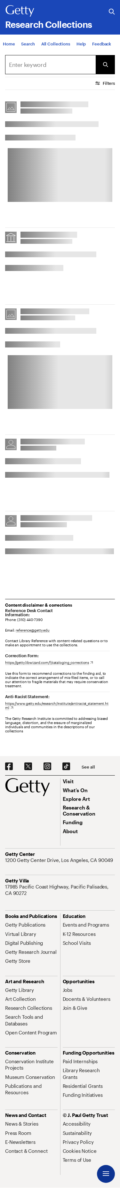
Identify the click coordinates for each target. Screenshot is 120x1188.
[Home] (9, 44)
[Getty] (20, 11)
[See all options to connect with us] (88, 767)
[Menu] (106, 1174)
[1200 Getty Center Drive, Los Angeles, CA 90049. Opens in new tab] (59, 860)
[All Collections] (55, 44)
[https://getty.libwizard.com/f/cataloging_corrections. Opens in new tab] (49, 662)
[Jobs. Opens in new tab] (67, 990)
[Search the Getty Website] (112, 12)
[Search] (28, 44)
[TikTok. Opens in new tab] (66, 766)
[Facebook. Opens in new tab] (9, 766)
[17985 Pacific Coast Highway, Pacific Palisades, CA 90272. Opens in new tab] (60, 890)
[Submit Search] (105, 64)
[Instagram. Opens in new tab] (47, 766)
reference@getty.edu (33, 630)
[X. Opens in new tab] (28, 766)
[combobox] (50, 64)
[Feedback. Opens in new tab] (101, 44)
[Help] (81, 44)
